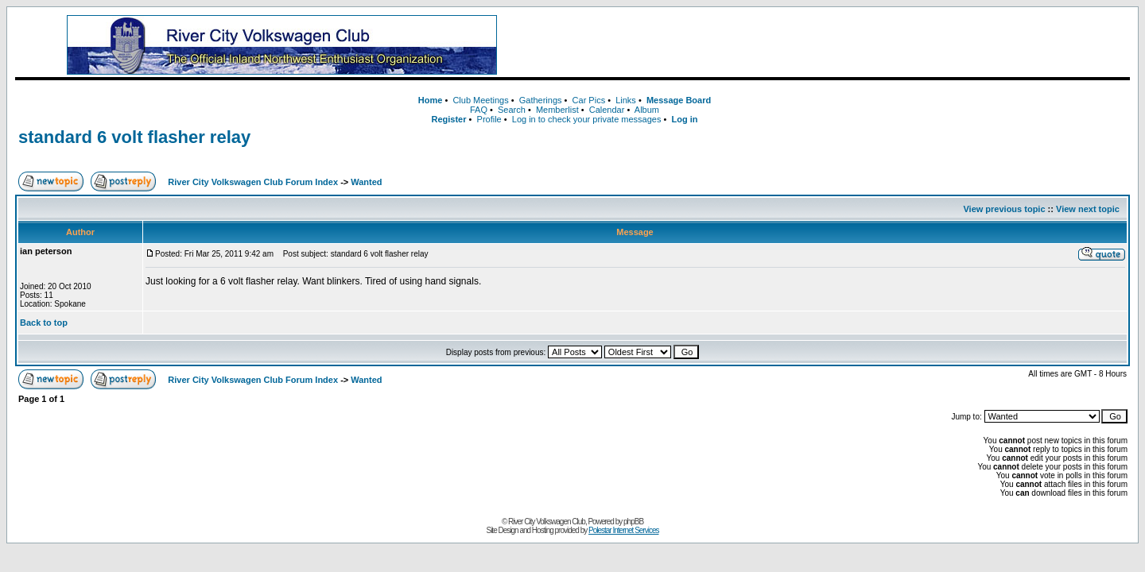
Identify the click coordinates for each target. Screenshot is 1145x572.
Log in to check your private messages (587, 119)
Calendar (607, 109)
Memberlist (557, 109)
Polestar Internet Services (623, 530)
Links (625, 100)
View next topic (1088, 209)
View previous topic (1004, 209)
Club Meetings (480, 100)
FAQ (478, 109)
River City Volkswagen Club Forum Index (253, 182)
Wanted (366, 182)
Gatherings (540, 100)
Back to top (44, 322)
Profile (489, 119)
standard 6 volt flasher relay (134, 137)
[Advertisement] (839, 45)
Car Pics (589, 100)
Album (647, 109)
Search (512, 109)
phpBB (633, 521)
